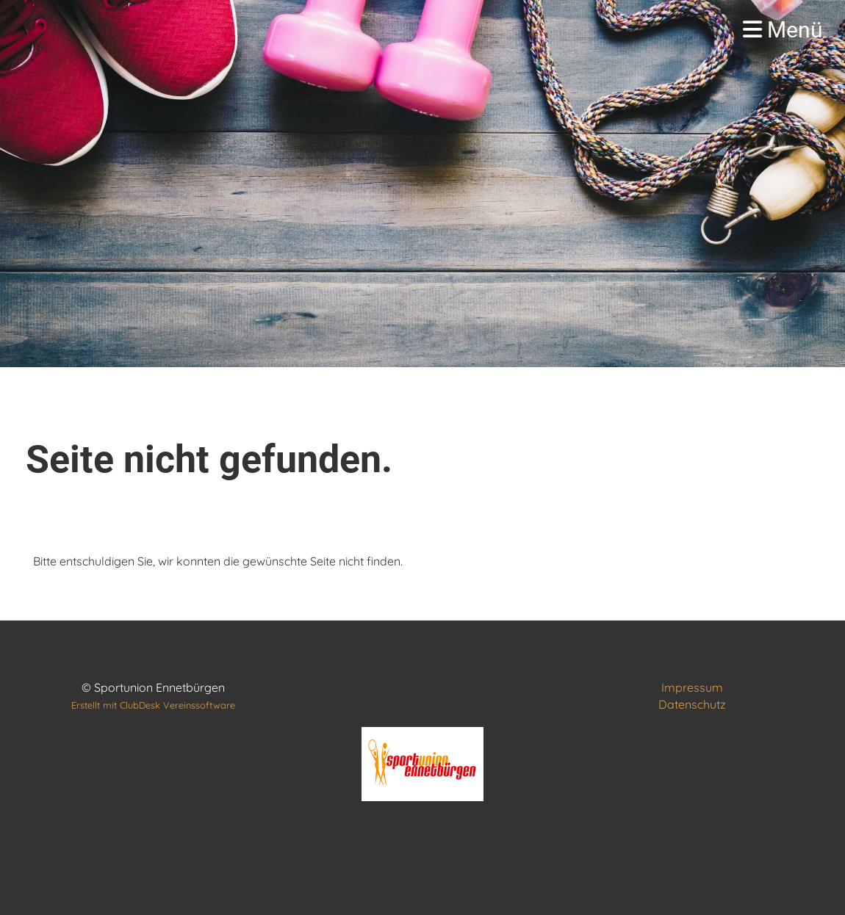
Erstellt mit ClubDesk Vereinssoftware (153, 705)
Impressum (692, 687)
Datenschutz (692, 704)
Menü (783, 30)
